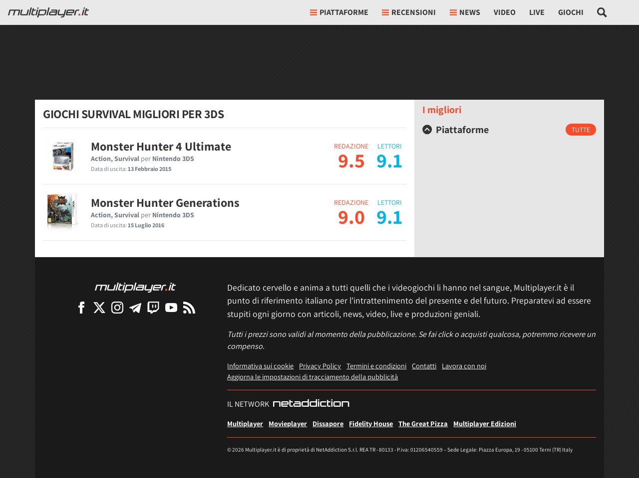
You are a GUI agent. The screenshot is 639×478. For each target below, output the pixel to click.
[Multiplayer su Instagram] (117, 307)
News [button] (465, 12)
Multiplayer (245, 423)
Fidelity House (371, 423)
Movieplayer (288, 423)
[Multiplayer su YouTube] (171, 307)
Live (537, 12)
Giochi (571, 12)
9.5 (351, 160)
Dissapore (328, 423)
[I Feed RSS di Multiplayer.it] (189, 307)
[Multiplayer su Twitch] (153, 307)
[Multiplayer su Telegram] (135, 307)
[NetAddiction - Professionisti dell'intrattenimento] (311, 404)
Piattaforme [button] (339, 12)
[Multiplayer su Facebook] (81, 307)
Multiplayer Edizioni (484, 423)
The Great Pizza (423, 423)
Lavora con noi (464, 365)
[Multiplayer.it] (48, 12)
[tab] (509, 130)
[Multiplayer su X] (99, 307)
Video (505, 12)
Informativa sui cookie (260, 365)
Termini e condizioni (376, 365)
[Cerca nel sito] (602, 12)
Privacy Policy (320, 365)
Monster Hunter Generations (165, 202)
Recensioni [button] (409, 12)
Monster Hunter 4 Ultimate (161, 146)
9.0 (351, 216)
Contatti (424, 365)
